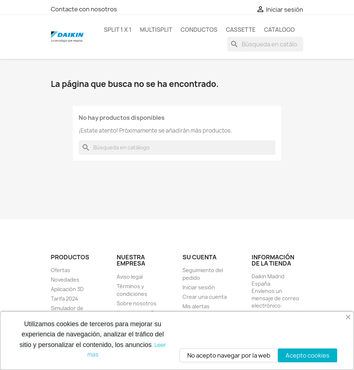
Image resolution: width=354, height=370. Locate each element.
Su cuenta (199, 257)
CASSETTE (241, 30)
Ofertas (60, 270)
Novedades (65, 279)
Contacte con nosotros (84, 9)
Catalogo (279, 30)
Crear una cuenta (204, 296)
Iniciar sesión (198, 287)
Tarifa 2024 (64, 298)
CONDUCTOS (199, 30)
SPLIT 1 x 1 (117, 30)
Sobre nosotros (137, 303)
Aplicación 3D (67, 289)
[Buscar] (265, 44)
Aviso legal (130, 276)
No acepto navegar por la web (228, 355)
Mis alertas (196, 306)
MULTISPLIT (156, 30)
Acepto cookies (307, 355)
